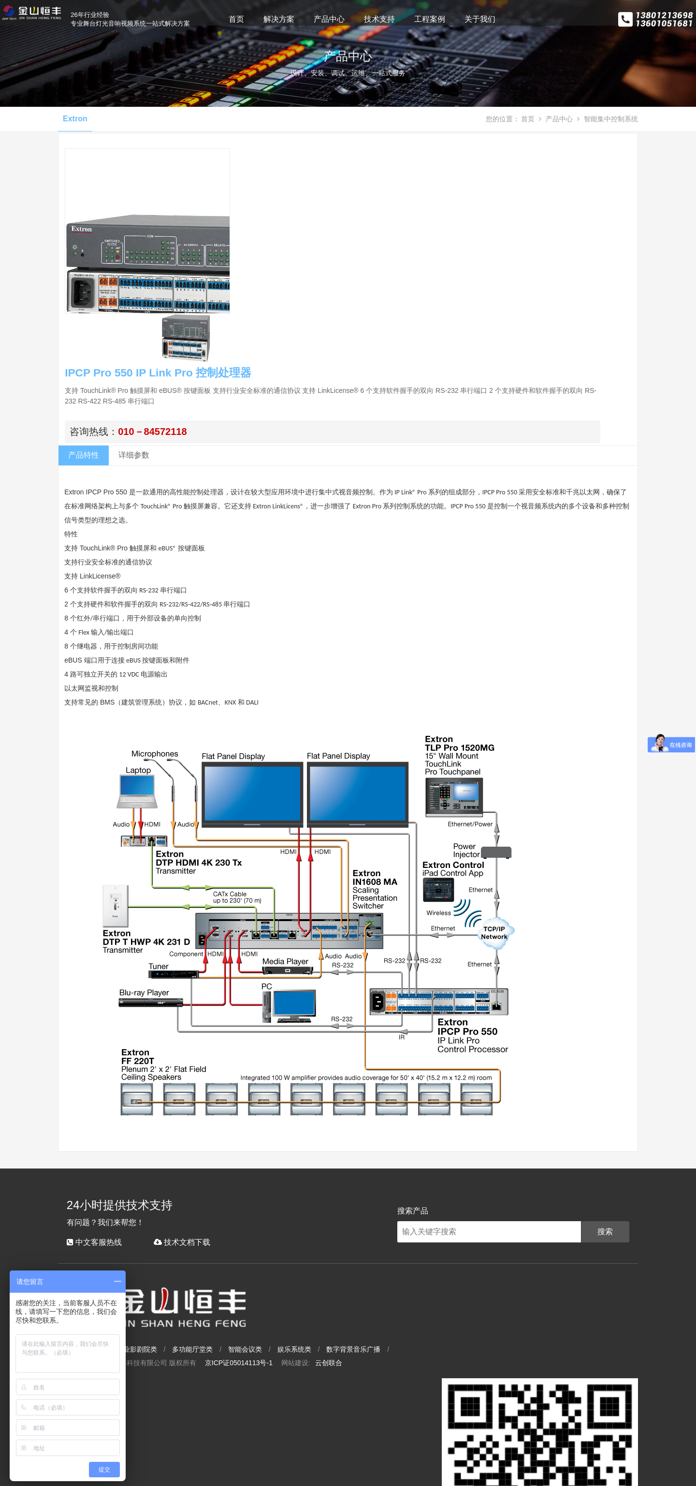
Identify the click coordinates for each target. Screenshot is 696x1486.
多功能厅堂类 (304, 1422)
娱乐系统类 (406, 1422)
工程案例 (464, 19)
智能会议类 (357, 1422)
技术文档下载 (173, 1365)
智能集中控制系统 (607, 205)
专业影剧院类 (248, 1422)
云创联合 (440, 1435)
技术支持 (413, 19)
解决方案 (313, 19)
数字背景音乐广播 (465, 1422)
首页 (270, 19)
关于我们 (514, 19)
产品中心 (363, 19)
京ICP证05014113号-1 (350, 1435)
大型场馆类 (196, 1422)
